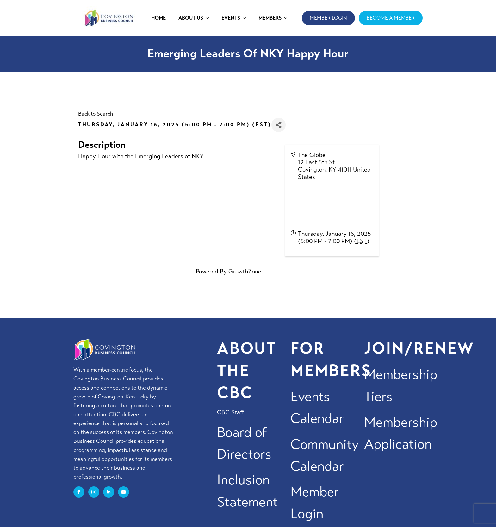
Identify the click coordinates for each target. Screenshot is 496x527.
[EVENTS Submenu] (246, 18)
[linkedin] (108, 492)
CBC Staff (230, 412)
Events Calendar (317, 407)
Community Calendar (324, 455)
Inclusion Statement (247, 490)
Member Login (314, 502)
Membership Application (400, 433)
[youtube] (123, 492)
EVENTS (230, 18)
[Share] (278, 125)
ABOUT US (190, 18)
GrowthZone (244, 271)
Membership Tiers (400, 385)
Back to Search (95, 113)
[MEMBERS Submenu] (288, 18)
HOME (158, 18)
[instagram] (93, 492)
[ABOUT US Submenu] (209, 18)
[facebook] (78, 492)
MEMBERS (270, 18)
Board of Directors (244, 443)
